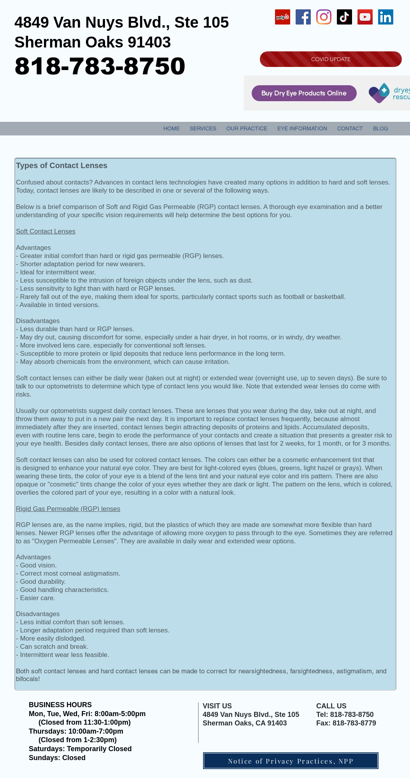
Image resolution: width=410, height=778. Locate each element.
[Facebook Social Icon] (303, 17)
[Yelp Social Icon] (282, 17)
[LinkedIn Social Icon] (385, 17)
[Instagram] (323, 17)
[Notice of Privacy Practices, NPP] (291, 760)
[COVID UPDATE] (331, 59)
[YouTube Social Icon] (365, 17)
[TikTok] (344, 17)
